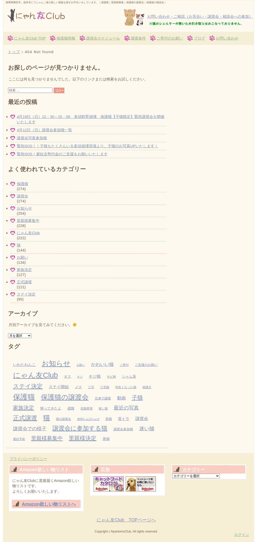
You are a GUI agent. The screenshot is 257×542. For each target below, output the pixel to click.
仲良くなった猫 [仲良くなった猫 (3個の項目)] (125, 387)
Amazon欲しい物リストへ (49, 504)
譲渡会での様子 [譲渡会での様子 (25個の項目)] (29, 428)
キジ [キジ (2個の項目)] (80, 376)
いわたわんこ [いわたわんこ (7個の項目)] (24, 365)
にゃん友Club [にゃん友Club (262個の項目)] (35, 375)
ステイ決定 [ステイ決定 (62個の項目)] (28, 386)
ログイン (241, 534)
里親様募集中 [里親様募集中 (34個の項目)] (47, 438)
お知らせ (24, 208)
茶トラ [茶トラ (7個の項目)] (123, 419)
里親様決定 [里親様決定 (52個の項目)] (82, 438)
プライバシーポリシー (28, 459)
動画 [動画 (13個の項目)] (121, 398)
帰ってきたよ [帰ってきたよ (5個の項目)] (50, 408)
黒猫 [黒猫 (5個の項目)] (106, 439)
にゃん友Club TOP (30, 38)
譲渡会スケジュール (103, 38)
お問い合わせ (227, 38)
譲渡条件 (138, 38)
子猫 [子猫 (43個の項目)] (137, 397)
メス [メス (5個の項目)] (78, 387)
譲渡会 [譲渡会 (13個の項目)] (141, 418)
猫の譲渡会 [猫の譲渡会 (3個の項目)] (63, 419)
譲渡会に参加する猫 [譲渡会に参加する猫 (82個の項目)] (79, 428)
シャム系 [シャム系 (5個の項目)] (129, 376)
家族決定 (24, 269)
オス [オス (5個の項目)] (67, 376)
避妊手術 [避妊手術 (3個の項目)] (19, 439)
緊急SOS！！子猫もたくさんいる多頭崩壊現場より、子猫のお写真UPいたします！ (87, 146)
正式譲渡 (24, 282)
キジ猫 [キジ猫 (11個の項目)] (95, 376)
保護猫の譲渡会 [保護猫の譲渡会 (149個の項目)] (65, 397)
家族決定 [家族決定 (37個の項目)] (23, 408)
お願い (22, 257)
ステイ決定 (26, 294)
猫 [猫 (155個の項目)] (46, 418)
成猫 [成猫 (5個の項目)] (70, 408)
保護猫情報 (65, 38)
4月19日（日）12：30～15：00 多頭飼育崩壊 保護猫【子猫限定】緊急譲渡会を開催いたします (90, 119)
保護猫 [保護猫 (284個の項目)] (24, 397)
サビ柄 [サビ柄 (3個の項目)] (111, 376)
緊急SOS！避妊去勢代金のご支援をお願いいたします (62, 154)
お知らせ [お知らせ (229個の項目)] (56, 363)
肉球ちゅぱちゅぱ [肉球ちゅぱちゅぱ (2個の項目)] (88, 419)
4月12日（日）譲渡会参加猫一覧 (44, 130)
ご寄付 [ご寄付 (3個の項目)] (124, 365)
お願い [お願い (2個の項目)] (81, 364)
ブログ (199, 38)
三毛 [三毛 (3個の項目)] (91, 387)
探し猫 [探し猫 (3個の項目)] (103, 408)
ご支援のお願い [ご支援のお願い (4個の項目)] (146, 365)
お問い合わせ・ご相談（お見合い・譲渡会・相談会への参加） (200, 16)
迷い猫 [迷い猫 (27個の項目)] (146, 428)
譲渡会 (22, 196)
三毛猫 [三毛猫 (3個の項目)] (104, 387)
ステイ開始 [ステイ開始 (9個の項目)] (59, 387)
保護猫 (22, 184)
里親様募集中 (28, 220)
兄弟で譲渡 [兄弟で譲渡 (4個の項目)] (103, 398)
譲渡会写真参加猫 (32, 138)
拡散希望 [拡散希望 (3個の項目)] (87, 408)
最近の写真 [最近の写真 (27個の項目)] (126, 408)
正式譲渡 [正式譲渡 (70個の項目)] (25, 418)
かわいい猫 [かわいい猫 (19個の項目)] (102, 364)
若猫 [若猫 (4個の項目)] (108, 419)
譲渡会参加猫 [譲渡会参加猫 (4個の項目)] (123, 429)
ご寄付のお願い (170, 38)
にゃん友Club (63, 15)
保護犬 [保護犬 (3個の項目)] (146, 387)
